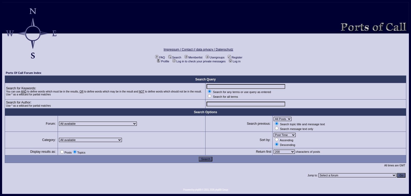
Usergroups (215, 57)
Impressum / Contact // (180, 49)
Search (174, 57)
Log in (235, 61)
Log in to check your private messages (199, 61)
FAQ (160, 57)
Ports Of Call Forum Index (23, 72)
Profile (163, 61)
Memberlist (194, 57)
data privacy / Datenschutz (214, 49)
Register (235, 57)
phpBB (198, 189)
